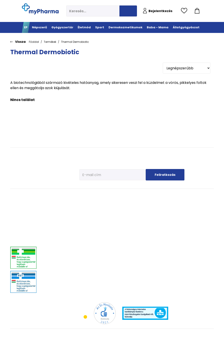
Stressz (83, 264)
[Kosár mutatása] (197, 10)
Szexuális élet (86, 286)
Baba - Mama (173, 196)
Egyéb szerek (198, 224)
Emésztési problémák (85, 246)
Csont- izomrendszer (86, 229)
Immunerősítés (87, 211)
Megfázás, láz (51, 202)
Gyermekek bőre (136, 240)
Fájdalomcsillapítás (55, 207)
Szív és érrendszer (54, 259)
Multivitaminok (87, 216)
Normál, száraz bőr (138, 213)
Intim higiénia (87, 254)
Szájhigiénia (86, 281)
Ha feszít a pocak (173, 233)
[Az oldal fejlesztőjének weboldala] (199, 335)
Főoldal (34, 42)
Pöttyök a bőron (172, 227)
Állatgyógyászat (203, 196)
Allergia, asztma (53, 222)
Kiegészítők (106, 243)
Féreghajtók (197, 207)
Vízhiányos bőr (135, 207)
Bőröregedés (134, 229)
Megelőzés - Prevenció (85, 204)
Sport (104, 196)
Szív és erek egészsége (85, 238)
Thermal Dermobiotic (75, 42)
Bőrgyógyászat (52, 236)
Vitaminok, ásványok (55, 270)
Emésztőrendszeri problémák (54, 229)
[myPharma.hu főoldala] (40, 8)
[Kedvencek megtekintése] (185, 10)
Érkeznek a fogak (172, 222)
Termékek (50, 42)
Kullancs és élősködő (202, 202)
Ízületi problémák (200, 218)
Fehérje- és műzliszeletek (108, 212)
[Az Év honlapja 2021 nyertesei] (105, 312)
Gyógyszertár (54, 196)
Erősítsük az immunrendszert (173, 215)
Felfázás (83, 259)
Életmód (85, 196)
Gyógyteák (85, 275)
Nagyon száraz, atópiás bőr (142, 218)
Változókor (84, 270)
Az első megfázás (173, 207)
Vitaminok (196, 213)
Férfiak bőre (133, 235)
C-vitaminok (86, 222)
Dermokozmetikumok (143, 196)
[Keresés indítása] (128, 10)
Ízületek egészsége (111, 237)
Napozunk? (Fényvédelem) (172, 240)
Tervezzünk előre (172, 202)
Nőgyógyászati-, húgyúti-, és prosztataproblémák (59, 252)
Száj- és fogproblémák (57, 264)
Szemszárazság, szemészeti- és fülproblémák (53, 279)
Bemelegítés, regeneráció (107, 221)
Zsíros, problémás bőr (139, 224)
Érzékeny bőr (134, 202)
